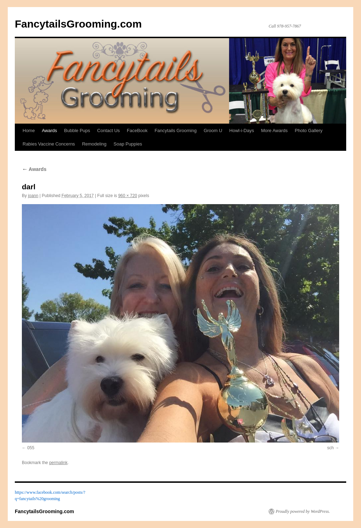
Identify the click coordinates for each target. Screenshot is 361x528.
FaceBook (137, 130)
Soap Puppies (128, 144)
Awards (49, 130)
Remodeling (94, 144)
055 (30, 447)
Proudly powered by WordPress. (303, 511)
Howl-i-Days (241, 130)
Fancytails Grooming (175, 130)
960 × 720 (127, 195)
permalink (58, 462)
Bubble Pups (77, 130)
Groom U (213, 130)
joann (33, 195)
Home (29, 130)
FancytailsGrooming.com (78, 24)
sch (330, 447)
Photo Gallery (309, 130)
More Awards (274, 130)
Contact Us (108, 130)
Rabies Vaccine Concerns (49, 144)
